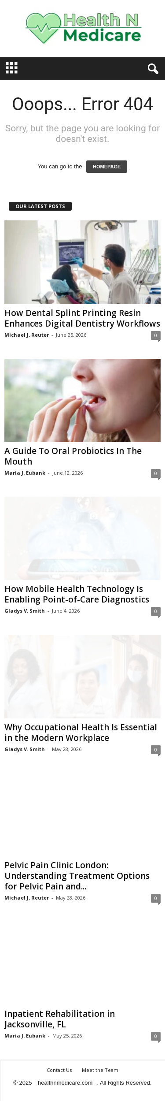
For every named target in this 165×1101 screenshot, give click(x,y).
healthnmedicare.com (65, 1082)
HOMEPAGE (107, 166)
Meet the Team (100, 1070)
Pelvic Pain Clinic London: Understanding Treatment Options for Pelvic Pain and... (77, 875)
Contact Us (59, 1070)
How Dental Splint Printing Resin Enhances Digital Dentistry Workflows (82, 318)
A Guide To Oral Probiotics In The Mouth (73, 456)
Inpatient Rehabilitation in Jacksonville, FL (59, 1019)
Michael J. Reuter (26, 334)
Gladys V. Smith (24, 610)
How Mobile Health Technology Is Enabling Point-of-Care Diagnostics (76, 594)
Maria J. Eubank (24, 472)
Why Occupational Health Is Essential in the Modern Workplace (80, 733)
